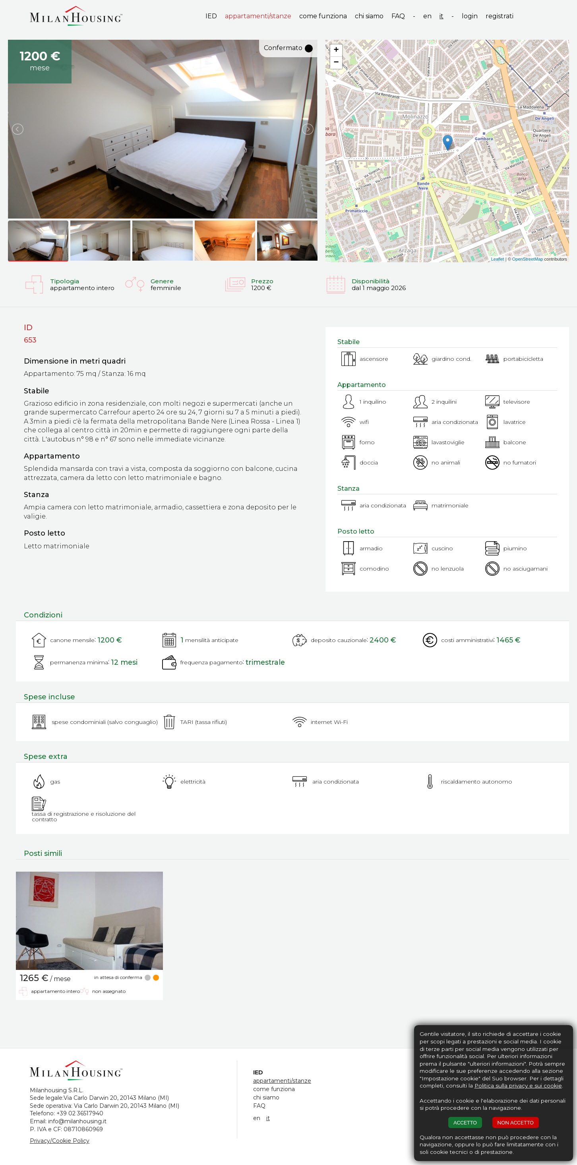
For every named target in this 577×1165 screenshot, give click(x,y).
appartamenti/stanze (258, 16)
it (441, 16)
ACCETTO (465, 1123)
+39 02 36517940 (79, 1113)
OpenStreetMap (527, 259)
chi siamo (369, 16)
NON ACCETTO (516, 1123)
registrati (499, 16)
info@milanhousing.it (77, 1121)
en (427, 16)
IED (211, 16)
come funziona (323, 16)
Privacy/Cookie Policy (59, 1140)
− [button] (336, 63)
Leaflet (497, 259)
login (470, 16)
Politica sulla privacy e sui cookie (518, 1085)
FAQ (398, 16)
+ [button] (336, 50)
